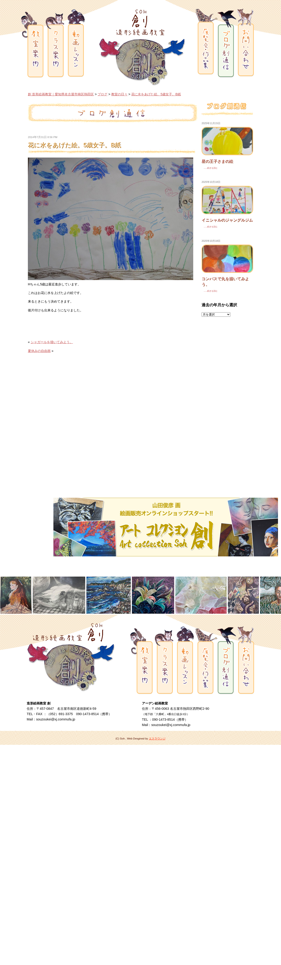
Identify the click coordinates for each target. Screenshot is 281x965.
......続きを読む (210, 168)
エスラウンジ (157, 738)
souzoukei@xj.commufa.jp (55, 719)
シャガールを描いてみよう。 (52, 342)
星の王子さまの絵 (217, 161)
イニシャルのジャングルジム (227, 220)
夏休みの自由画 (39, 351)
